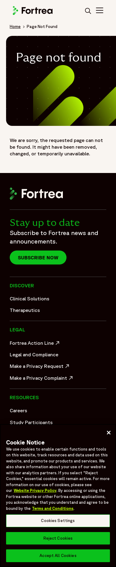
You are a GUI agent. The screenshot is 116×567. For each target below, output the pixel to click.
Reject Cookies (58, 538)
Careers (18, 410)
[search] (88, 11)
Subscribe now (38, 257)
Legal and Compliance (34, 354)
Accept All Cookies (57, 555)
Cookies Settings (58, 520)
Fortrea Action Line (35, 344)
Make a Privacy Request (40, 367)
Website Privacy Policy (35, 490)
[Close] (108, 432)
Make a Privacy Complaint (40, 379)
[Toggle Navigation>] (99, 11)
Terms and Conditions (52, 508)
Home (15, 26)
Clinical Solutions (29, 298)
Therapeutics (25, 310)
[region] (58, 495)
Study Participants (31, 422)
